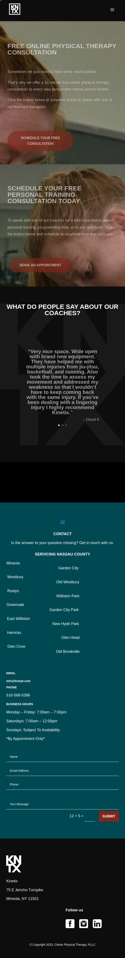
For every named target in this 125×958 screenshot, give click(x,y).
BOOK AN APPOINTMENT (40, 270)
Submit (108, 816)
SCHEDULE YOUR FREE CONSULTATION (40, 147)
